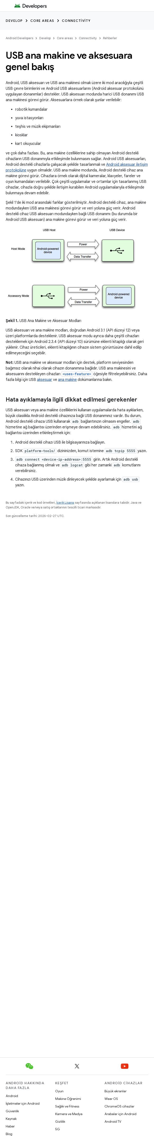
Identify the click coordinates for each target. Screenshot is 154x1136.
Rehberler (110, 38)
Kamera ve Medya (68, 1114)
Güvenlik (12, 1111)
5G (57, 1129)
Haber (10, 1126)
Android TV (112, 1121)
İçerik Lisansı (65, 503)
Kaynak (11, 1119)
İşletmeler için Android (23, 1103)
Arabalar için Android (120, 1114)
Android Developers (19, 38)
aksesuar (44, 379)
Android (12, 1096)
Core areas (42, 21)
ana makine (67, 379)
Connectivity (76, 21)
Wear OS (111, 1099)
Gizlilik (60, 1121)
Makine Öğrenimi (68, 1099)
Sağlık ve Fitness (67, 1106)
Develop (14, 21)
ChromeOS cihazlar (119, 1106)
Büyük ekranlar (115, 1091)
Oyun (59, 1091)
